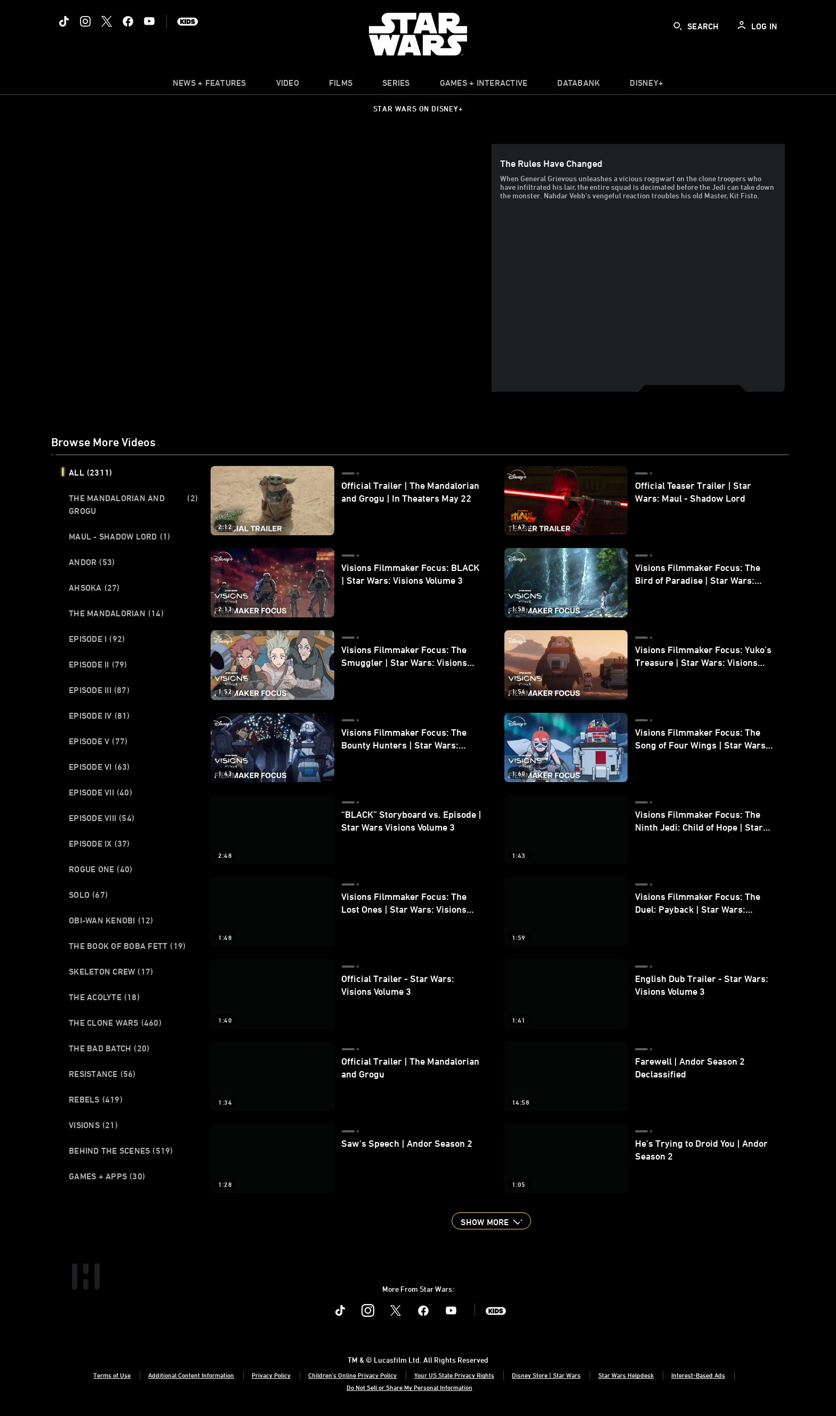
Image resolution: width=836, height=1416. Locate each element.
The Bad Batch (109, 1048)
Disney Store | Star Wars (546, 1375)
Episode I (97, 638)
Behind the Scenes (121, 1150)
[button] (491, 1220)
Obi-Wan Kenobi (111, 920)
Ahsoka (94, 587)
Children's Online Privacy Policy (352, 1375)
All (90, 472)
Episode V (98, 741)
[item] (209, 85)
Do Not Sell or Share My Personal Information (409, 1387)
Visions (93, 1125)
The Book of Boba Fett (127, 945)
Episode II (98, 664)
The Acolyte (104, 997)
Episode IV (99, 715)
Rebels (96, 1099)
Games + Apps (107, 1176)
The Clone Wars (115, 1022)
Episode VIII (101, 817)
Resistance (102, 1073)
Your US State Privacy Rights (454, 1375)
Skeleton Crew (111, 971)
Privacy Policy (271, 1375)
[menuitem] (287, 85)
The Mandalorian (116, 613)
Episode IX (99, 843)
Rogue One (100, 869)
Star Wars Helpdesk (626, 1375)
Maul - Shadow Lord (119, 536)
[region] (273, 267)
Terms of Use (112, 1375)
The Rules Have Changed (551, 163)
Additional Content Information (191, 1375)
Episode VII (100, 792)
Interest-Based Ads (698, 1375)
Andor (92, 562)
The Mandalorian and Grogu (133, 504)
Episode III (99, 689)
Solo (88, 894)
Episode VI (99, 766)
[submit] (677, 26)
